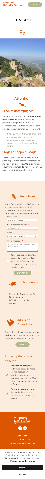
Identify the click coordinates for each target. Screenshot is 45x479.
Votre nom (12, 216)
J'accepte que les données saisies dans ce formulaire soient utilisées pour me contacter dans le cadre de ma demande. (23, 261)
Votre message (14, 241)
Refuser (22, 474)
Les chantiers (22, 440)
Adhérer (35, 5)
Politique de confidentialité (22, 461)
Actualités (22, 436)
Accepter (22, 468)
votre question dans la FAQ (18, 207)
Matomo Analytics (12, 458)
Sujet (9, 233)
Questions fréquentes (22, 443)
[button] (22, 273)
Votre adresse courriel (17, 225)
